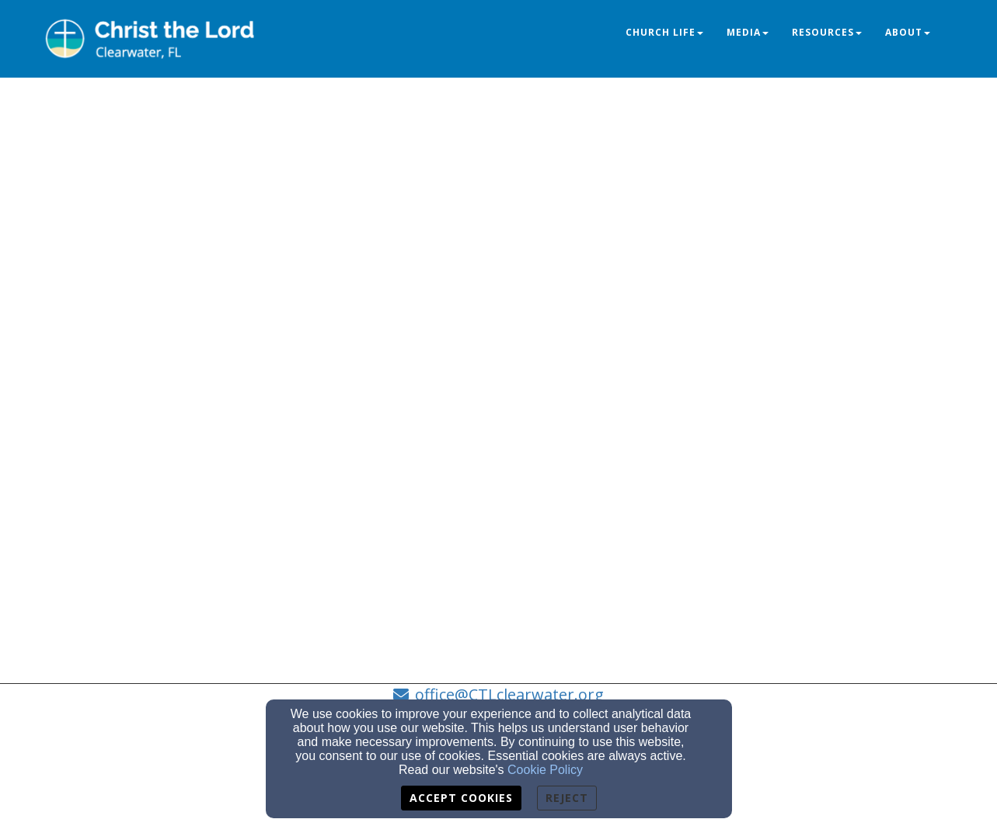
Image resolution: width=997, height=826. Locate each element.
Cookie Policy (545, 769)
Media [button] (748, 32)
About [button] (907, 32)
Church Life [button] (664, 32)
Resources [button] (827, 32)
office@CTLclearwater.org (509, 694)
